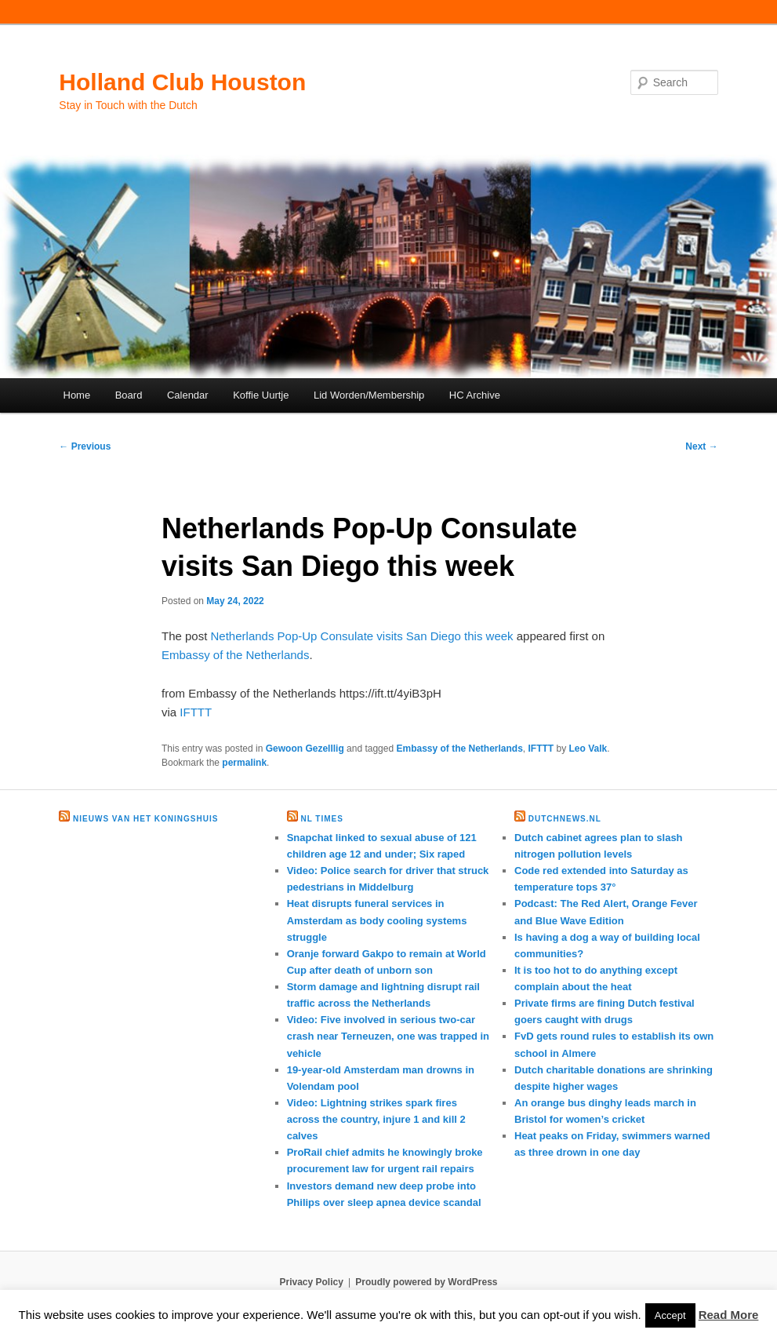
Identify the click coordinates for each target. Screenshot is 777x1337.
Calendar (188, 395)
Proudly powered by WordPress (426, 1282)
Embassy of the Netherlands (235, 654)
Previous (85, 446)
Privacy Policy (311, 1282)
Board (129, 395)
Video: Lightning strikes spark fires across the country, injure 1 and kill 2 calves (376, 1119)
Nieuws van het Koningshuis (145, 818)
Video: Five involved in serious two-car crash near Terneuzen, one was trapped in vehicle (388, 1036)
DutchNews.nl (564, 818)
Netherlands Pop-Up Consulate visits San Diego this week (362, 636)
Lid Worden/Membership (369, 395)
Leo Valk (588, 748)
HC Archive (474, 395)
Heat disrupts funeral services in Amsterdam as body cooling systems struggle (377, 920)
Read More (729, 1314)
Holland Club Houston (182, 82)
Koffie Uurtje (261, 395)
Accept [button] (670, 1315)
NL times (321, 818)
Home (77, 395)
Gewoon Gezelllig (305, 748)
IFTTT (196, 712)
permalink (244, 762)
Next (701, 446)
